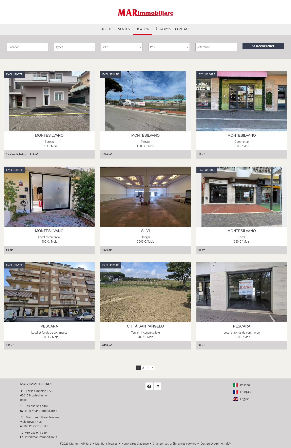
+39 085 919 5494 (36, 406)
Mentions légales (106, 443)
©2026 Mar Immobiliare (75, 443)
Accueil (145, 12)
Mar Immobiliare (36, 384)
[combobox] (27, 47)
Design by (215, 443)
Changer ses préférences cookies (174, 443)
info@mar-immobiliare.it (41, 411)
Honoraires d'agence (135, 443)
